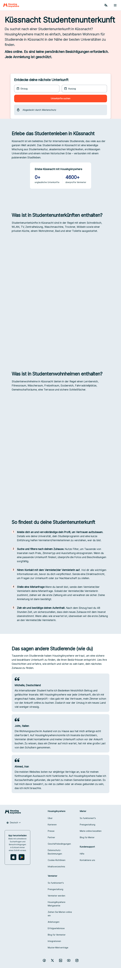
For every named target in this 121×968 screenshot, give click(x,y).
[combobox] (14, 822)
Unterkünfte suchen (60, 98)
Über (50, 818)
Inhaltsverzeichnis (56, 866)
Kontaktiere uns (87, 860)
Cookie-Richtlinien (56, 860)
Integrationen (54, 941)
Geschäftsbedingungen (59, 844)
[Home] (11, 5)
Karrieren (52, 824)
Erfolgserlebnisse (56, 928)
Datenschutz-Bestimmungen (55, 852)
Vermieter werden (56, 895)
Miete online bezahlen (90, 831)
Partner (51, 837)
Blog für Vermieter (57, 934)
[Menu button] (115, 5)
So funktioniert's (88, 818)
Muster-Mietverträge (58, 947)
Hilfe (82, 853)
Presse (51, 831)
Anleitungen (53, 922)
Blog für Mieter (87, 837)
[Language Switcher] (106, 5)
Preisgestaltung (87, 824)
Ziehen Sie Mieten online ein (60, 914)
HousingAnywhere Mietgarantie (56, 904)
